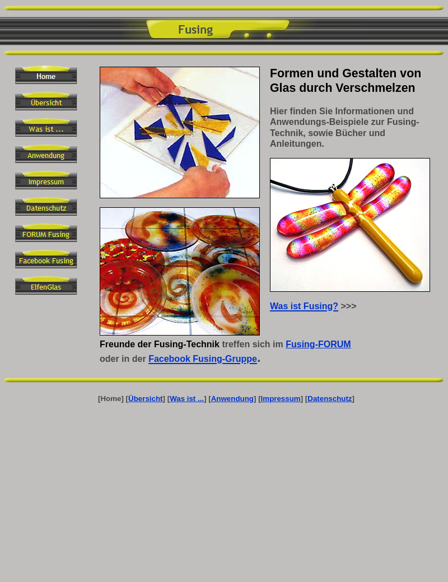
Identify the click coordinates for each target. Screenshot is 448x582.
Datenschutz (329, 398)
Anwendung (232, 398)
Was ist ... (187, 398)
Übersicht (145, 398)
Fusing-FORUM (318, 344)
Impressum (281, 398)
